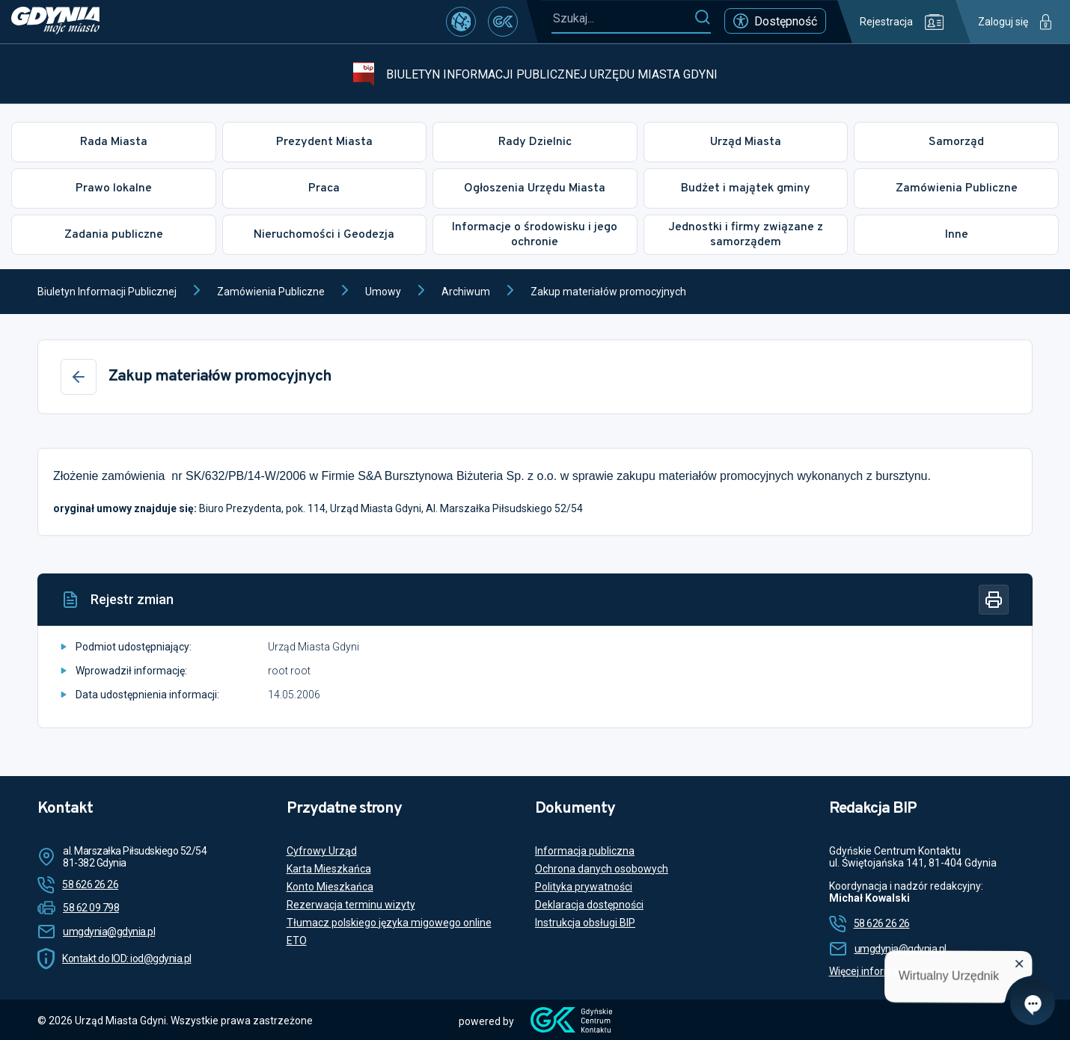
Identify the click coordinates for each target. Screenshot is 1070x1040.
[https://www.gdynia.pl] (55, 22)
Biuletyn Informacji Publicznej (107, 292)
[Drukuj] (994, 600)
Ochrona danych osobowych (601, 869)
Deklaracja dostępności (589, 905)
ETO (297, 941)
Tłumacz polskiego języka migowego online (389, 923)
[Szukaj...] (622, 18)
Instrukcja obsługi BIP (585, 923)
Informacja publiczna (585, 851)
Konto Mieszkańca (330, 887)
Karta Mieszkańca (329, 869)
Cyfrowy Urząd (322, 851)
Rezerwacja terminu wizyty (351, 905)
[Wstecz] (79, 377)
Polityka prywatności (583, 887)
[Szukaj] (702, 18)
